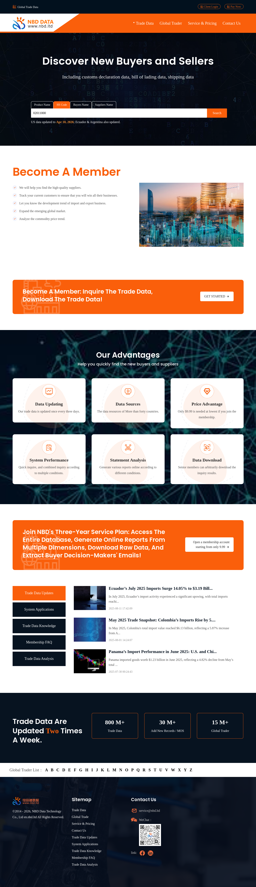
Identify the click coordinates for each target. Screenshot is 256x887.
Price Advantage (207, 403)
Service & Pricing (202, 23)
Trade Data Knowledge (39, 626)
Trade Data (145, 23)
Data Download (207, 460)
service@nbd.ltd (149, 810)
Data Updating (49, 403)
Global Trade (80, 817)
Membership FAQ (39, 642)
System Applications (39, 609)
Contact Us (231, 23)
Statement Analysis (128, 460)
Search (217, 113)
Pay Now (234, 6)
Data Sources (128, 403)
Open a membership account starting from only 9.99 (211, 544)
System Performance (49, 460)
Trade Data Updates (39, 593)
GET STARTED (217, 296)
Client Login (209, 6)
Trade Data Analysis (39, 659)
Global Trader (171, 23)
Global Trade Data (28, 7)
